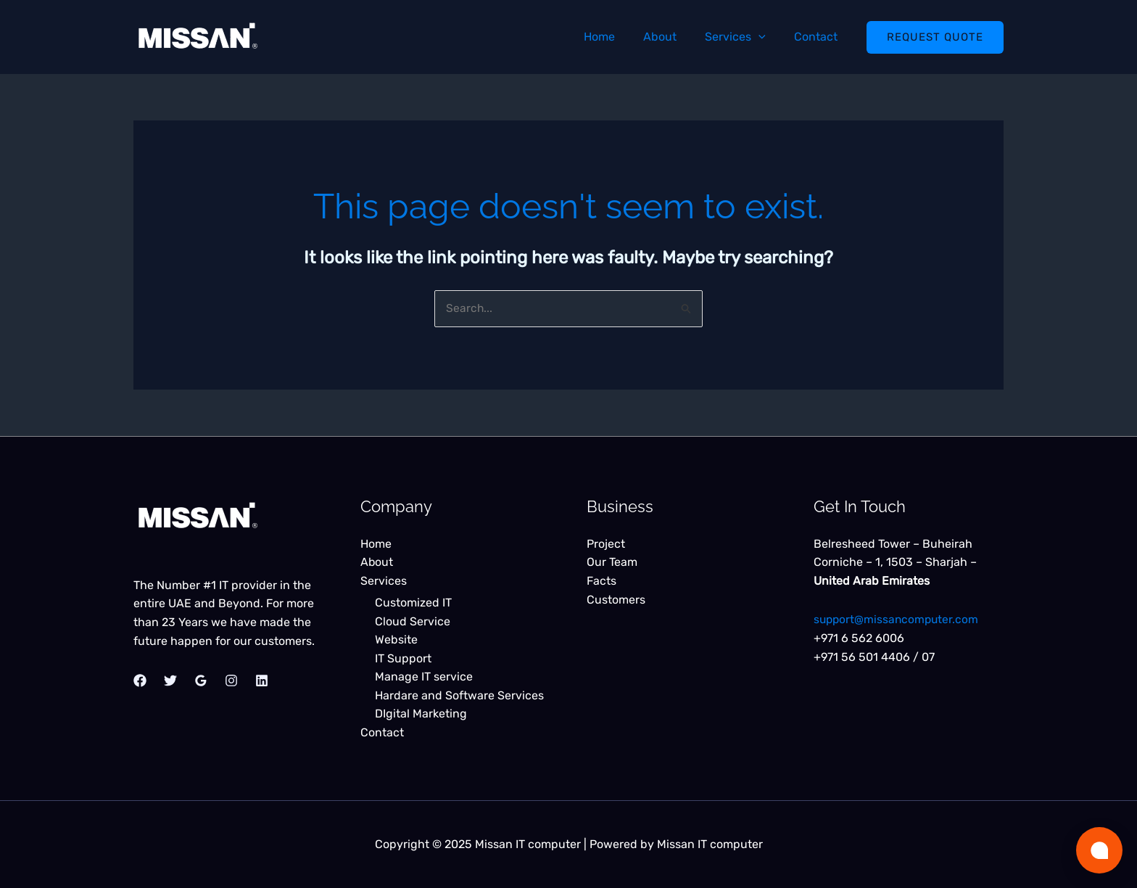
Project (606, 544)
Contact (818, 37)
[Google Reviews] (200, 681)
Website (396, 639)
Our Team (612, 563)
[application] (766, 37)
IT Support (403, 658)
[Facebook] (139, 681)
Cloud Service (412, 621)
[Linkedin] (261, 681)
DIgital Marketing (421, 714)
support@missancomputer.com (898, 620)
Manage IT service (424, 676)
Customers (616, 600)
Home (617, 37)
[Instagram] (231, 681)
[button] (935, 37)
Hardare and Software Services (459, 695)
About (673, 37)
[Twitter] (170, 681)
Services (743, 37)
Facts (601, 581)
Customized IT (413, 602)
